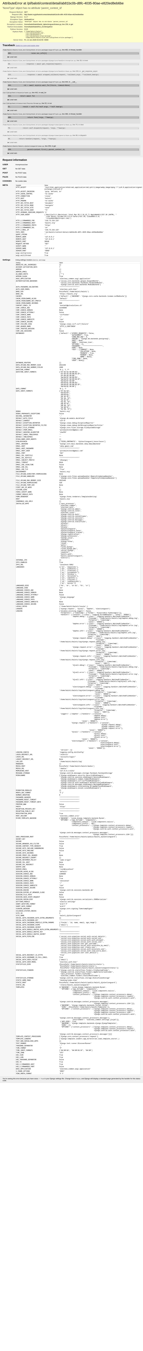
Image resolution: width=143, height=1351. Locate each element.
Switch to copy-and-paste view (27, 47)
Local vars (12, 59)
